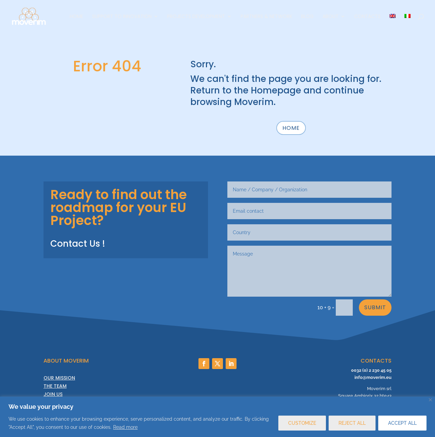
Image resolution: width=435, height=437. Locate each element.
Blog (307, 17)
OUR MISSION (59, 377)
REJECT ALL (352, 423)
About (330, 17)
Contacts (367, 17)
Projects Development (196, 17)
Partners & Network (266, 17)
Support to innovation (122, 17)
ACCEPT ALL (402, 423)
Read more (125, 427)
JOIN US (53, 394)
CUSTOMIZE (302, 423)
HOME (291, 128)
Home (76, 17)
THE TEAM (55, 386)
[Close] (430, 399)
